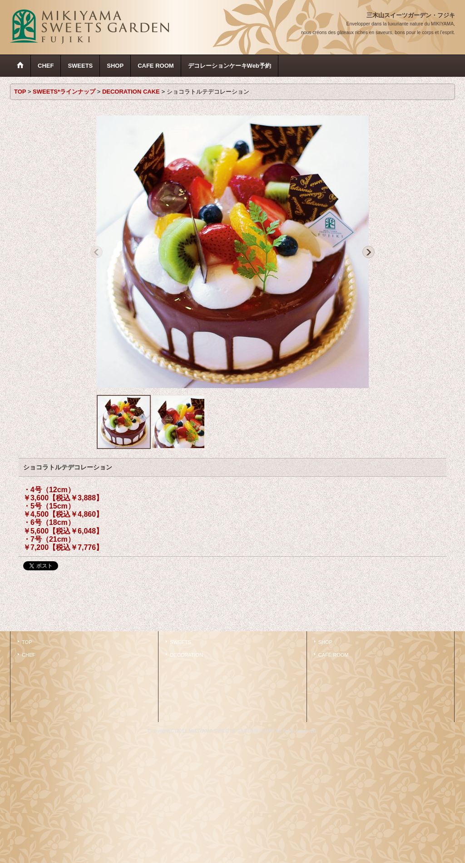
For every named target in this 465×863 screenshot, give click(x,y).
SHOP (325, 642)
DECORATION (186, 655)
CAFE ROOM (333, 655)
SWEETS (180, 642)
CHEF (28, 655)
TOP (27, 642)
